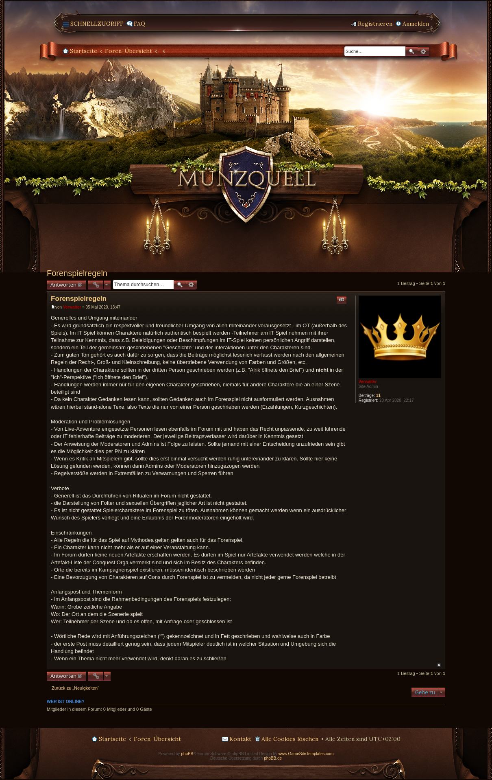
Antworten (63, 284)
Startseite (83, 51)
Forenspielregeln (77, 273)
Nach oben (439, 665)
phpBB (187, 754)
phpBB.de (273, 758)
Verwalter (368, 381)
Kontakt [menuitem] (240, 739)
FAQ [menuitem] (139, 23)
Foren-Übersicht (128, 51)
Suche (411, 51)
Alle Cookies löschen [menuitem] (289, 739)
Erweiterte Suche (423, 51)
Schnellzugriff (97, 23)
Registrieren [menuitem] (375, 23)
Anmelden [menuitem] (416, 23)
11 (378, 395)
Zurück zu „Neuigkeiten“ (75, 688)
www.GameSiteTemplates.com (306, 754)
